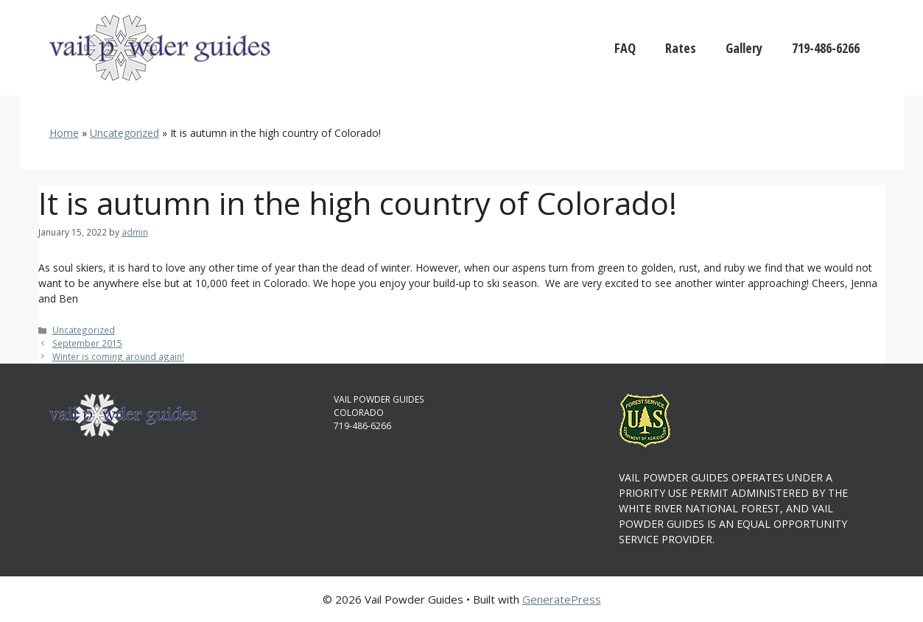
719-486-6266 (826, 48)
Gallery (744, 48)
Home (64, 133)
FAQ (625, 48)
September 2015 (87, 343)
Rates (680, 48)
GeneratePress (561, 599)
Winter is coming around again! (118, 356)
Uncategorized (124, 133)
